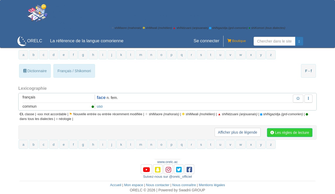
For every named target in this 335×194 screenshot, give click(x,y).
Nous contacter (158, 185)
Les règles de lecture (289, 132)
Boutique (234, 41)
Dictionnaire (35, 71)
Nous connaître (184, 185)
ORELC (34, 40)
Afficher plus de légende (237, 132)
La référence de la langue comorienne (87, 40)
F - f (308, 71)
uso (100, 106)
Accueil (115, 185)
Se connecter (206, 40)
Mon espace (133, 185)
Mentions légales (212, 185)
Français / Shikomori (74, 71)
